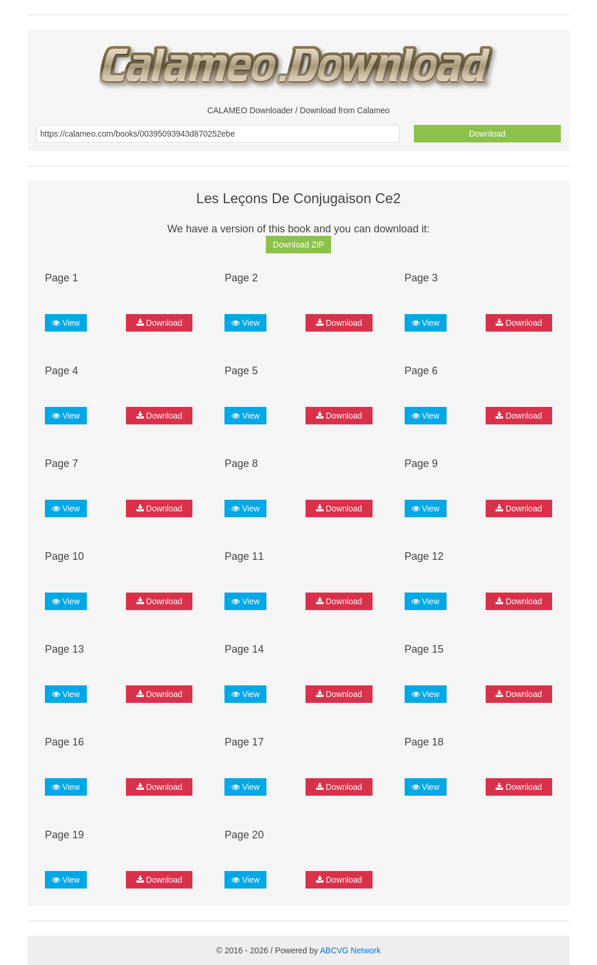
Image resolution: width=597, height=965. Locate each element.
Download (487, 133)
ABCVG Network (350, 950)
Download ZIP (298, 244)
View (66, 323)
